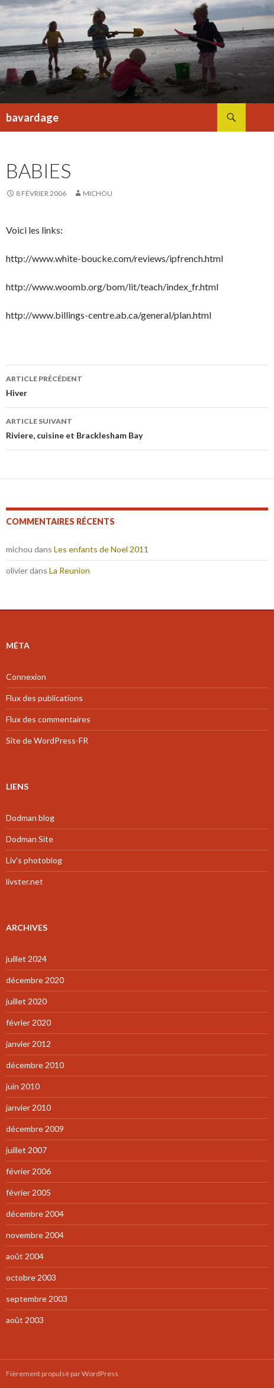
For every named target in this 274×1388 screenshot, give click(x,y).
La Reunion (69, 570)
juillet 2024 (26, 959)
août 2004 (25, 1256)
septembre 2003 (36, 1299)
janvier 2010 (28, 1107)
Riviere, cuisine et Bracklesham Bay (137, 427)
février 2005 (28, 1192)
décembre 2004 (35, 1214)
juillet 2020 (26, 1001)
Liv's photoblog (34, 860)
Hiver (137, 385)
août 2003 (25, 1320)
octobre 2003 (31, 1277)
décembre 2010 (35, 1065)
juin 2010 (23, 1086)
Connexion (26, 677)
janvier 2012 (28, 1044)
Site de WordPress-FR (47, 740)
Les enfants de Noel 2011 (101, 549)
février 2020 (28, 1022)
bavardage (32, 117)
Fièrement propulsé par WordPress (62, 1373)
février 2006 (28, 1171)
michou (97, 193)
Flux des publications (44, 698)
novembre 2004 (35, 1235)
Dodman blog (30, 818)
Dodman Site (29, 839)
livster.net (24, 881)
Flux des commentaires (48, 719)
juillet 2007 (26, 1150)
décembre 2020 (35, 980)
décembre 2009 (35, 1129)
